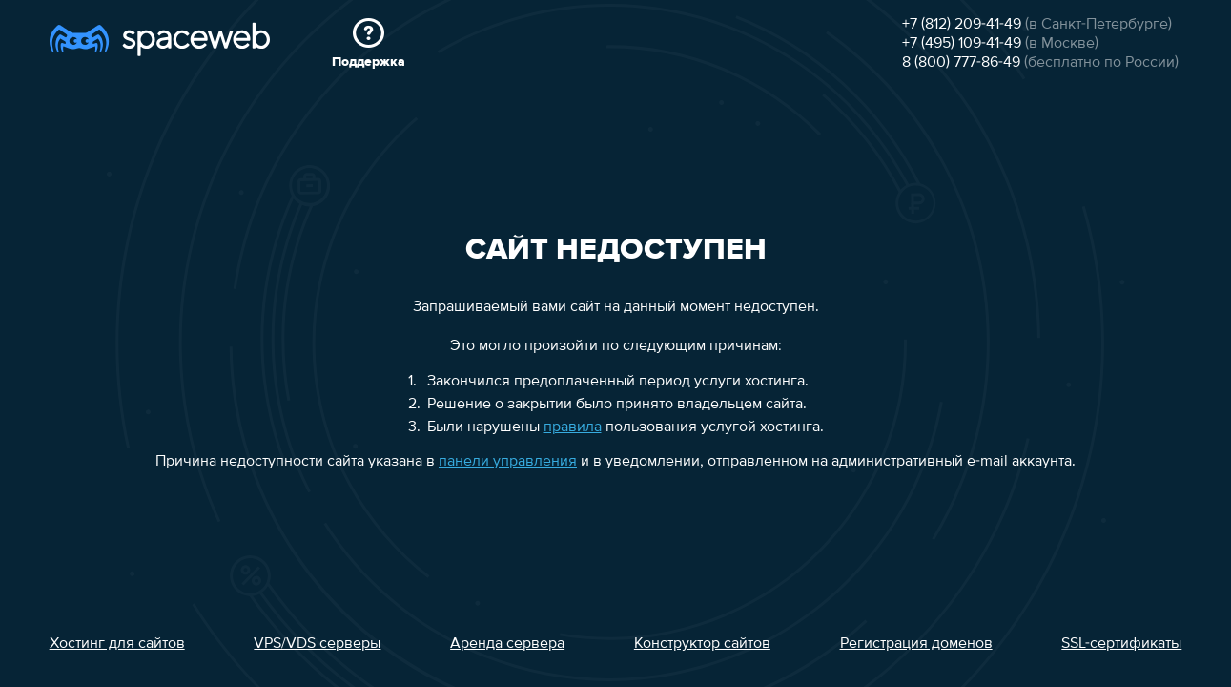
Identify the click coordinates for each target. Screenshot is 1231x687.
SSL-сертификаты (1121, 644)
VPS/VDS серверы (317, 644)
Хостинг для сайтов (117, 644)
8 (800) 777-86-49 (961, 63)
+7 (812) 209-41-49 (961, 24)
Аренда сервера (507, 644)
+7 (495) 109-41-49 (961, 44)
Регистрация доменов (916, 644)
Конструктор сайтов (702, 644)
